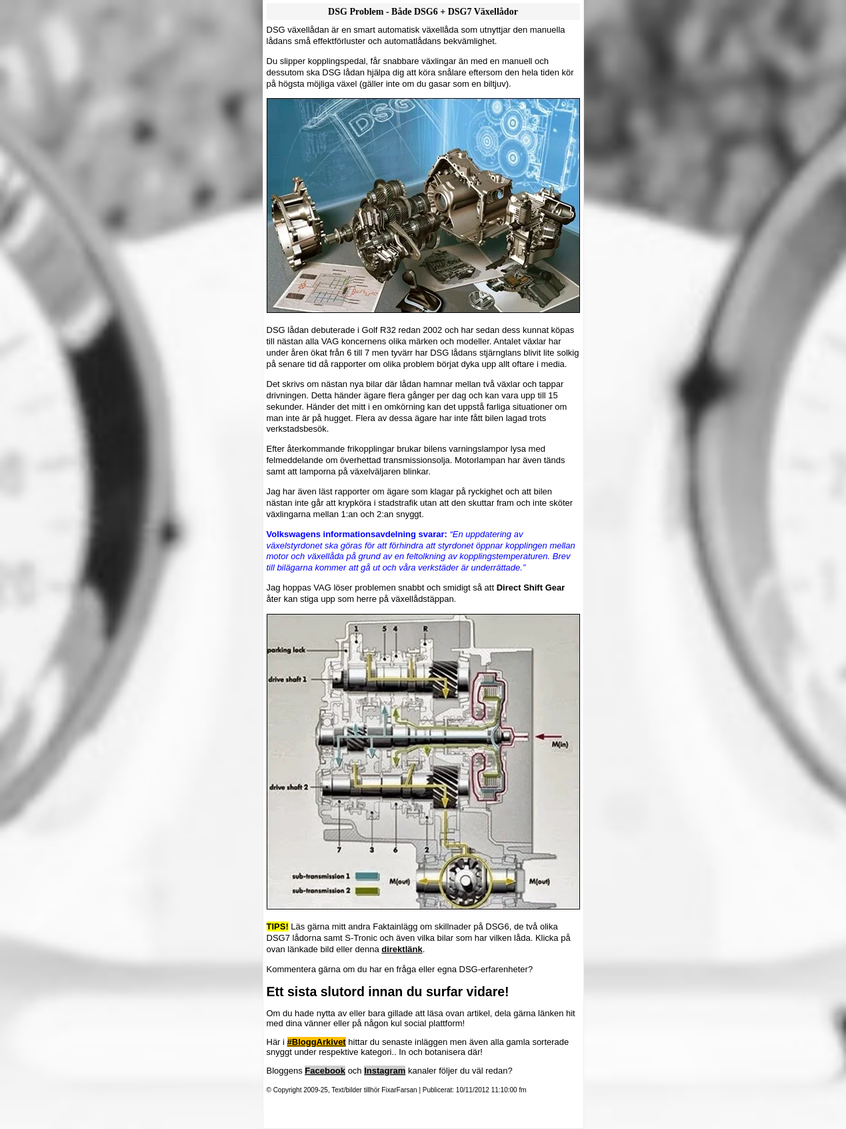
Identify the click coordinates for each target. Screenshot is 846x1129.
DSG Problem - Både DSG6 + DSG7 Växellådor (423, 12)
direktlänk (401, 949)
